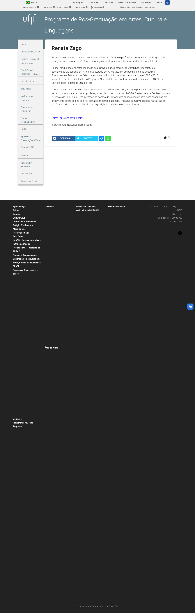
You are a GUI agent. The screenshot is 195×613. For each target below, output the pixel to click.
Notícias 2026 (115, 267)
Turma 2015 (19, 306)
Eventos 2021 (115, 227)
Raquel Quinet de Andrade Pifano (58, 328)
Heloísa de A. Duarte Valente (57, 255)
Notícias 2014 (115, 303)
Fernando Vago (52, 243)
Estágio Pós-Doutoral (23, 225)
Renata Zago (51, 332)
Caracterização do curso (23, 447)
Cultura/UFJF (19, 218)
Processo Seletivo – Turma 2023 (90, 230)
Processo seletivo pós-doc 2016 (90, 344)
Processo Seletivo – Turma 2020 (90, 243)
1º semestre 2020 (53, 388)
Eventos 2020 (115, 231)
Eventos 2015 (115, 251)
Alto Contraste (137, 7)
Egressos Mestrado (21, 278)
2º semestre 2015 (53, 424)
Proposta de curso (21, 434)
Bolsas (80, 477)
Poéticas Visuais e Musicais (25, 415)
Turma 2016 (19, 302)
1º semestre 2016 (53, 420)
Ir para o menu (48, 7)
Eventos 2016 (115, 247)
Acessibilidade (150, 7)
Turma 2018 (19, 294)
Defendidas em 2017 (22, 355)
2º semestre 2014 (53, 432)
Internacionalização (21, 471)
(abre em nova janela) (71, 117)
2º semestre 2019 (53, 392)
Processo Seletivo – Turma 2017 (90, 287)
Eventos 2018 (115, 239)
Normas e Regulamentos (25, 255)
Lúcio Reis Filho (52, 271)
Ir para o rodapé (80, 7)
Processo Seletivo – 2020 (87, 319)
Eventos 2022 (115, 223)
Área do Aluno (51, 348)
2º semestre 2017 (53, 408)
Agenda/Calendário (117, 308)
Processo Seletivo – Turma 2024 (90, 226)
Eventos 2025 (115, 215)
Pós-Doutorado (83, 331)
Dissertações (19, 318)
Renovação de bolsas (86, 517)
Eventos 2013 (115, 259)
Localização (19, 475)
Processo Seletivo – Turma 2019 (90, 247)
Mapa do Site (125, 7)
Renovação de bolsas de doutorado (91, 505)
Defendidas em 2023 (22, 330)
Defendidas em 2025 (22, 322)
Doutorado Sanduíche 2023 (88, 590)
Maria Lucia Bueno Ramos (56, 316)
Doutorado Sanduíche (86, 546)
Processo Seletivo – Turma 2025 (90, 222)
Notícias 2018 (115, 299)
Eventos (112, 211)
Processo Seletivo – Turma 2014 (90, 299)
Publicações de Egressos (23, 383)
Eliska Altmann (51, 231)
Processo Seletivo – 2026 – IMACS (91, 311)
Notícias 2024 (115, 275)
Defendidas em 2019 (22, 346)
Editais (16, 210)
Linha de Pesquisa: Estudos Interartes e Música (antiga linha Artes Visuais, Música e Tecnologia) (27, 407)
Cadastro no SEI (52, 477)
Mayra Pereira (51, 291)
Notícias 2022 (115, 283)
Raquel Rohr (50, 299)
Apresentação (19, 206)
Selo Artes (18, 236)
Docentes (49, 206)
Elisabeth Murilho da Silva (56, 227)
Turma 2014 (19, 310)
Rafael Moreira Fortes (54, 295)
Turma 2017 (19, 298)
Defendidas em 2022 (22, 334)
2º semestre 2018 (53, 400)
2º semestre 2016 (53, 416)
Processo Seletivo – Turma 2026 (90, 218)
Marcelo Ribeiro (52, 303)
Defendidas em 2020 (22, 342)
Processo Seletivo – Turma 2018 (90, 283)
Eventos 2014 (115, 255)
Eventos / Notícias (116, 206)
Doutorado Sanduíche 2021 (88, 598)
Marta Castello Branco (54, 287)
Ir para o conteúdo (31, 7)
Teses (16, 367)
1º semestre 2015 (53, 428)
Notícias (113, 263)
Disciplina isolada (84, 352)
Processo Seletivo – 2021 (87, 315)
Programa (17, 426)
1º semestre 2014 (53, 437)
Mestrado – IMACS (53, 368)
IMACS (80, 307)
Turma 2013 (19, 314)
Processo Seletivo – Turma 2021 (90, 238)
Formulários (50, 453)
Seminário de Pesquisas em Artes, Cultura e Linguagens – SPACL (27, 263)
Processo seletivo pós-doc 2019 (90, 340)
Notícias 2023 (115, 279)
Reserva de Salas (21, 233)
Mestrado (49, 364)
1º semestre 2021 (53, 384)
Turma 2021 (19, 282)
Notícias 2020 (115, 291)
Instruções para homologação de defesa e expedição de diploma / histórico (58, 445)
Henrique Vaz (51, 263)
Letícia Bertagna (52, 267)
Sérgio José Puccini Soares (56, 340)
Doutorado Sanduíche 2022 (88, 594)
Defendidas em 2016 (22, 359)
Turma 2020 (19, 286)
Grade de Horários (53, 372)
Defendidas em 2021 (22, 338)
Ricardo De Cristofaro (54, 308)
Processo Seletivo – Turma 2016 (90, 291)
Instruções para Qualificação (57, 457)
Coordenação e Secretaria (24, 467)
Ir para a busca (64, 7)
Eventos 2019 (115, 235)
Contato (17, 214)
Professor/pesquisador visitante (58, 344)
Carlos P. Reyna (52, 215)
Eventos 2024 (115, 219)
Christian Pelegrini (53, 219)
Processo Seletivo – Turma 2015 (90, 295)
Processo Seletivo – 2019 (87, 323)
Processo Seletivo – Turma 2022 (90, 235)
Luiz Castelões (51, 279)
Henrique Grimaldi (53, 259)
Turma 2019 (19, 290)
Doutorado (50, 360)
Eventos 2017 (115, 243)
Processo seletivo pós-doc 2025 (90, 335)
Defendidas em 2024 (22, 326)
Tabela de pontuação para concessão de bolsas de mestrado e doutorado (59, 493)
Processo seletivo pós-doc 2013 (90, 348)
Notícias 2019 (115, 295)
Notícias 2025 (115, 271)
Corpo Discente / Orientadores (57, 352)
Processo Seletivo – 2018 (87, 327)
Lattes (55, 117)
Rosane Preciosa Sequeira (56, 336)
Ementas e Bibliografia (54, 509)
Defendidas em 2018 (22, 351)
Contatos (17, 419)
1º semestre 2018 (53, 404)
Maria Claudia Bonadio (54, 312)
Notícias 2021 (115, 287)
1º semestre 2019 (53, 396)
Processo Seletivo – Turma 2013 (90, 303)
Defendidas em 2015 (22, 363)
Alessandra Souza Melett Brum (57, 211)
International (97, 7)
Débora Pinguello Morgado (56, 223)
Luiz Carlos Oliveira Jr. (54, 283)
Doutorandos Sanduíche (24, 221)
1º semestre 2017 (53, 412)
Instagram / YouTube (23, 423)
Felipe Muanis (51, 239)
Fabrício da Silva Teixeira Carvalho (59, 235)
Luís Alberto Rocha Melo (55, 275)
